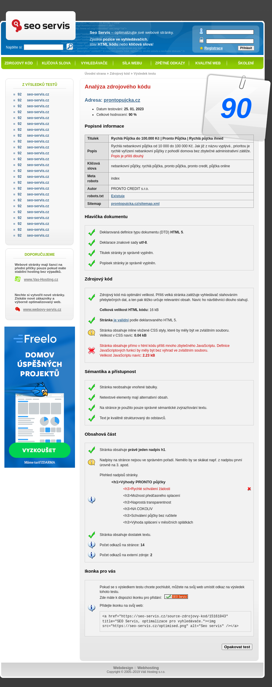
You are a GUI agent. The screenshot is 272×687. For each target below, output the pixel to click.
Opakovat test (237, 647)
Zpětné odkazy (170, 63)
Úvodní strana (95, 73)
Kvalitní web (208, 63)
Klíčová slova (56, 63)
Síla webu (132, 63)
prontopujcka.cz (122, 100)
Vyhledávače (94, 63)
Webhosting (148, 668)
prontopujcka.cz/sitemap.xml (135, 204)
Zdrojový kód (18, 63)
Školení (245, 63)
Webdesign (123, 668)
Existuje (118, 196)
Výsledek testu (145, 73)
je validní (121, 320)
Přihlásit (246, 48)
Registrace (213, 48)
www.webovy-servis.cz (42, 309)
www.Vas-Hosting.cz (41, 280)
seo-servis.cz (33, 94)
